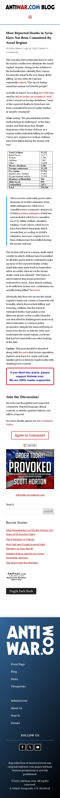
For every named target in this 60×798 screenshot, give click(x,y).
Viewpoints (18, 686)
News (42, 48)
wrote (36, 290)
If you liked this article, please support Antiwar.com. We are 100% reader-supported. (30, 376)
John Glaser (15, 48)
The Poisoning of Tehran (20, 539)
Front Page (18, 664)
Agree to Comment (30, 435)
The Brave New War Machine (22, 562)
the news (23, 352)
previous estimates (29, 213)
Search (15, 715)
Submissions (19, 700)
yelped (22, 82)
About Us (16, 708)
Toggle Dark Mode (21, 591)
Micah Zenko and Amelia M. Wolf (33, 96)
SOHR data (48, 92)
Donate (15, 723)
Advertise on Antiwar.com (30, 495)
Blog (14, 671)
